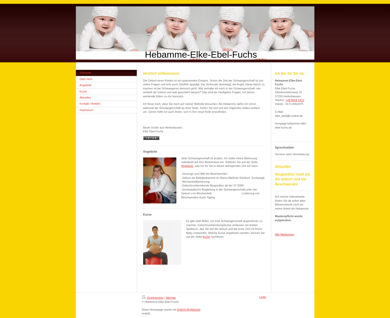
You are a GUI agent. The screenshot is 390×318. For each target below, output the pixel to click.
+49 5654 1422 (294, 100)
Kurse (206, 236)
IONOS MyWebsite (188, 309)
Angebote (187, 165)
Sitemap (171, 297)
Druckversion (153, 297)
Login (262, 296)
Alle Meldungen (284, 234)
